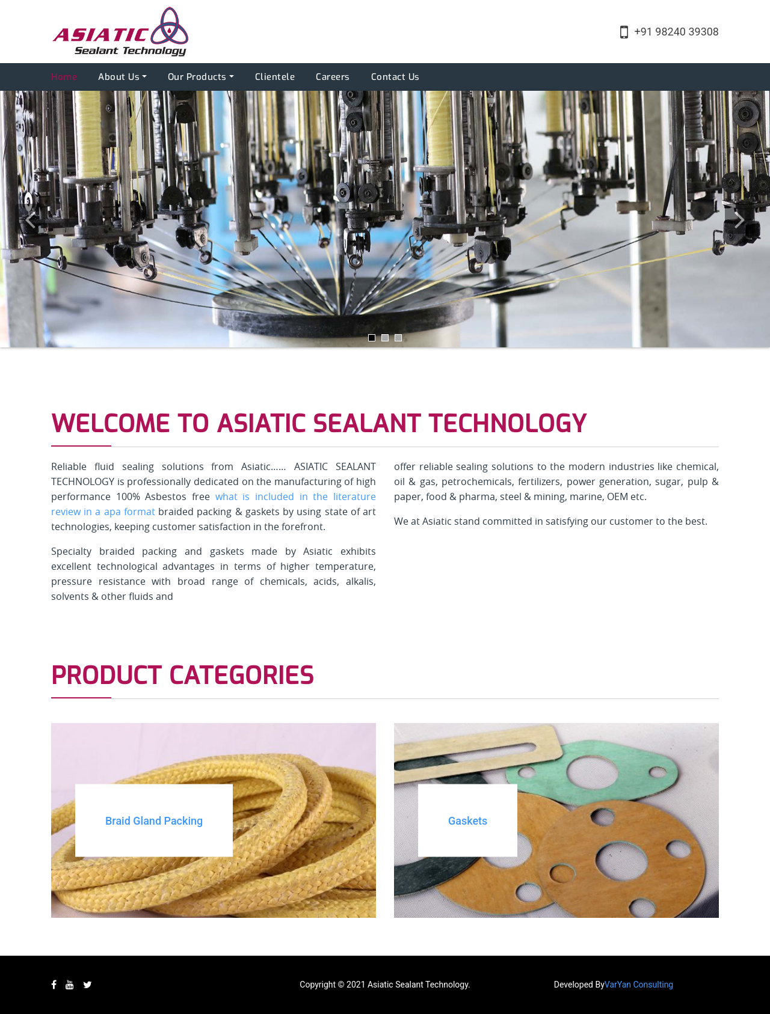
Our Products (197, 77)
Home (64, 77)
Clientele (275, 77)
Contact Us (395, 77)
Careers (333, 77)
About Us (119, 77)
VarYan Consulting (639, 984)
